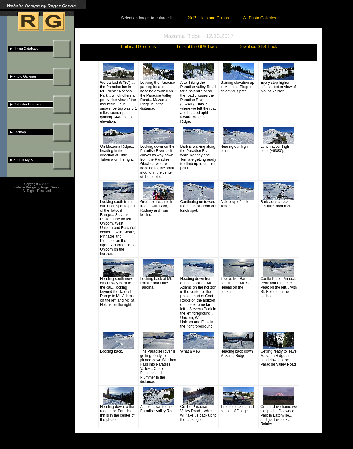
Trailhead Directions (138, 46)
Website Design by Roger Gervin (36, 187)
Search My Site (22, 160)
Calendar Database (25, 104)
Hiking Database (23, 48)
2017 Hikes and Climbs (208, 17)
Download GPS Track (257, 46)
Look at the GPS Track (197, 46)
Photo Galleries (22, 76)
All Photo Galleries (259, 17)
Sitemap (17, 132)
